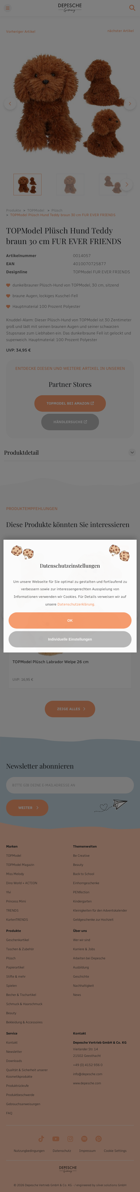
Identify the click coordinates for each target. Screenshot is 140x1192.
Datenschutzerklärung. (76, 604)
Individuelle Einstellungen (70, 639)
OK (70, 620)
